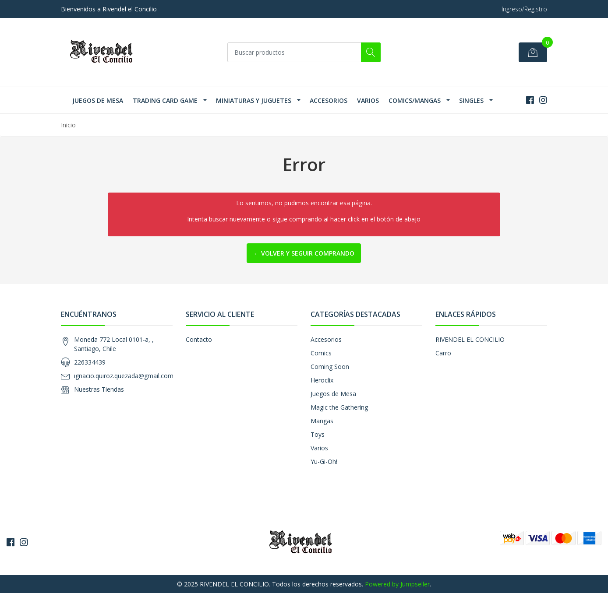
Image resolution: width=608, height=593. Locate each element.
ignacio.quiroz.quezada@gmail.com (123, 376)
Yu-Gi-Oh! (324, 461)
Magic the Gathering (339, 407)
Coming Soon (330, 366)
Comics (321, 353)
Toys (318, 434)
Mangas (322, 421)
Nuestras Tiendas (99, 389)
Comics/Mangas (415, 100)
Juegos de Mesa (97, 100)
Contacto (199, 339)
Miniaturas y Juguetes (253, 100)
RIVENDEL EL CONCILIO (470, 339)
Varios (368, 100)
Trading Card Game (165, 100)
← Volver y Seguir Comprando (303, 253)
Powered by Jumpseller (397, 584)
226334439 (90, 362)
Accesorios (328, 100)
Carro (443, 353)
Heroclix (322, 380)
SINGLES (471, 100)
